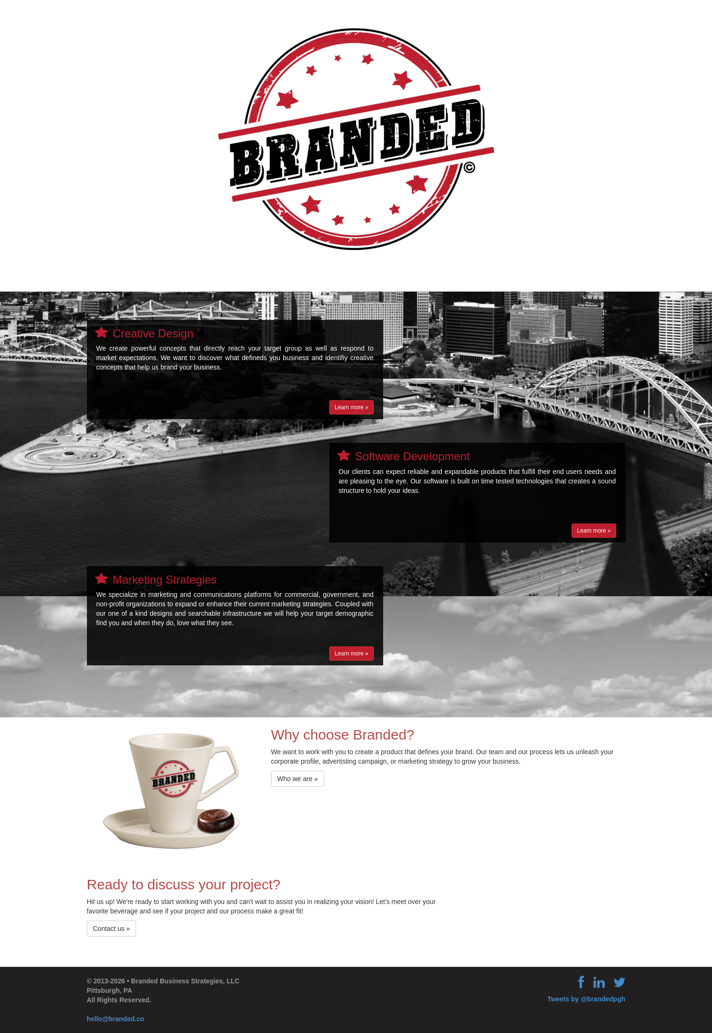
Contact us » (111, 928)
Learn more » (351, 407)
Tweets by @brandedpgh (586, 999)
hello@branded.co (116, 1019)
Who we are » (297, 779)
